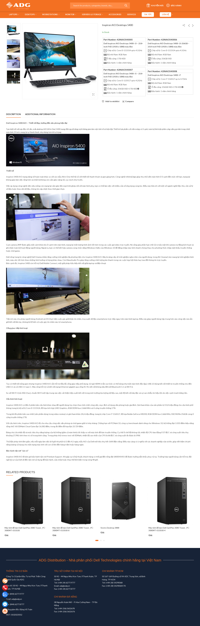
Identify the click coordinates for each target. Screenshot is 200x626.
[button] (96, 540)
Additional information (40, 114)
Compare (129, 101)
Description (13, 114)
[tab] (13, 114)
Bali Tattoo (7, 600)
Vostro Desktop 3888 (109, 528)
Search (126, 5)
